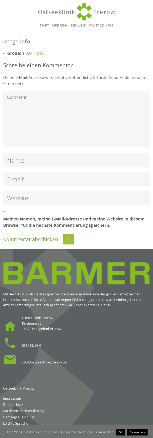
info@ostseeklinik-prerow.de (44, 362)
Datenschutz (137, 432)
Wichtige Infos (101, 25)
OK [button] (121, 432)
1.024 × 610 (33, 53)
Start (44, 25)
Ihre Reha (60, 25)
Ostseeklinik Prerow (18, 388)
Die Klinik (78, 25)
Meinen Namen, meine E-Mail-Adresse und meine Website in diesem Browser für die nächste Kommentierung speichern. (74, 222)
